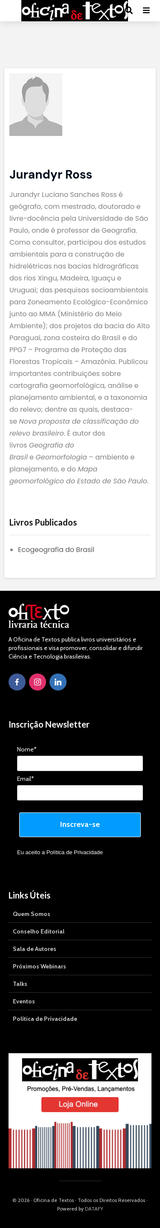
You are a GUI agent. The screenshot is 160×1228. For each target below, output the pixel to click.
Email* (25, 779)
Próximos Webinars (39, 966)
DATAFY (94, 1208)
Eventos (24, 1001)
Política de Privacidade (75, 852)
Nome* (27, 749)
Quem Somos (31, 914)
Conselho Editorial (38, 931)
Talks (20, 984)
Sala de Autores (34, 949)
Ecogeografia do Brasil (56, 550)
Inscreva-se (80, 824)
